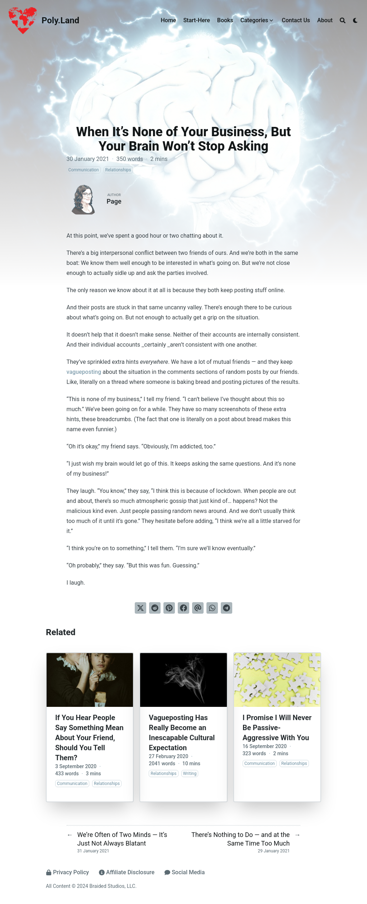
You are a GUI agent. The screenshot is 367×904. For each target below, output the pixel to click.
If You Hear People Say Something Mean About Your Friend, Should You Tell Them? (89, 737)
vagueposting (84, 371)
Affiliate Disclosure (126, 872)
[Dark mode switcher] (355, 20)
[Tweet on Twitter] (140, 608)
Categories (254, 20)
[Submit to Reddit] (155, 608)
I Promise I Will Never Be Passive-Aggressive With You (277, 727)
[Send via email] (198, 608)
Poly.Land (60, 20)
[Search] (342, 20)
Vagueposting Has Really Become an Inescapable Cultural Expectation (182, 732)
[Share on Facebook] (183, 608)
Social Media (185, 872)
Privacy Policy (67, 872)
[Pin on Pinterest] (169, 608)
